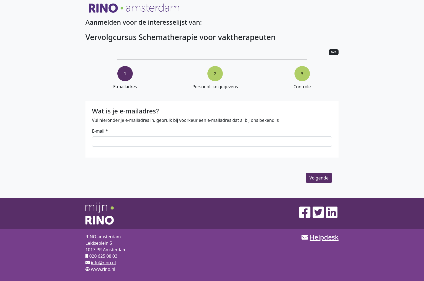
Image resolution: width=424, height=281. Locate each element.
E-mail (98, 131)
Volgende (319, 178)
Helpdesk (324, 237)
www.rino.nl (103, 269)
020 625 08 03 (103, 256)
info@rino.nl (103, 263)
